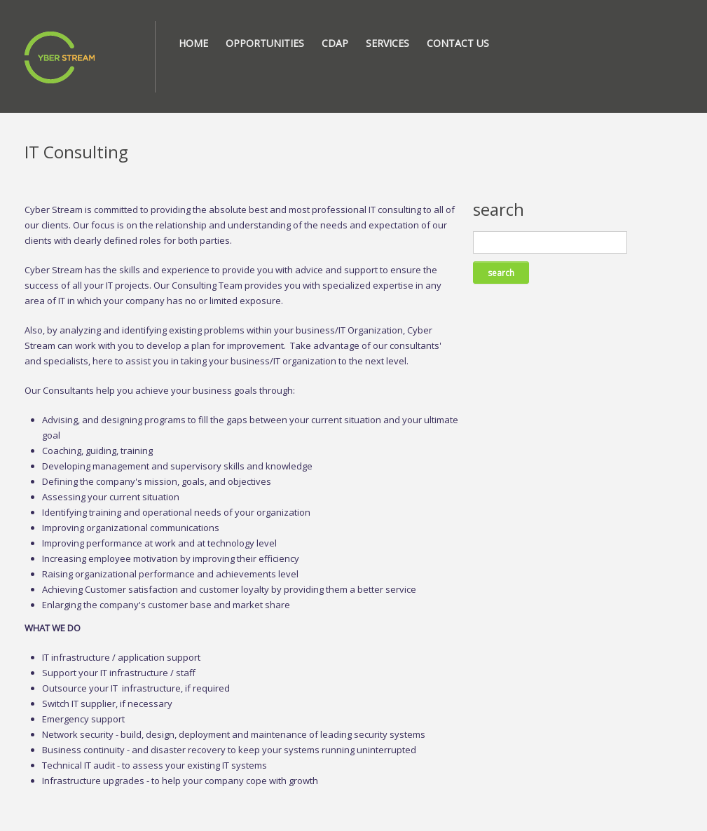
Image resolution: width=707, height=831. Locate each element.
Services (387, 43)
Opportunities (265, 43)
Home (193, 43)
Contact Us (458, 43)
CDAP (335, 43)
